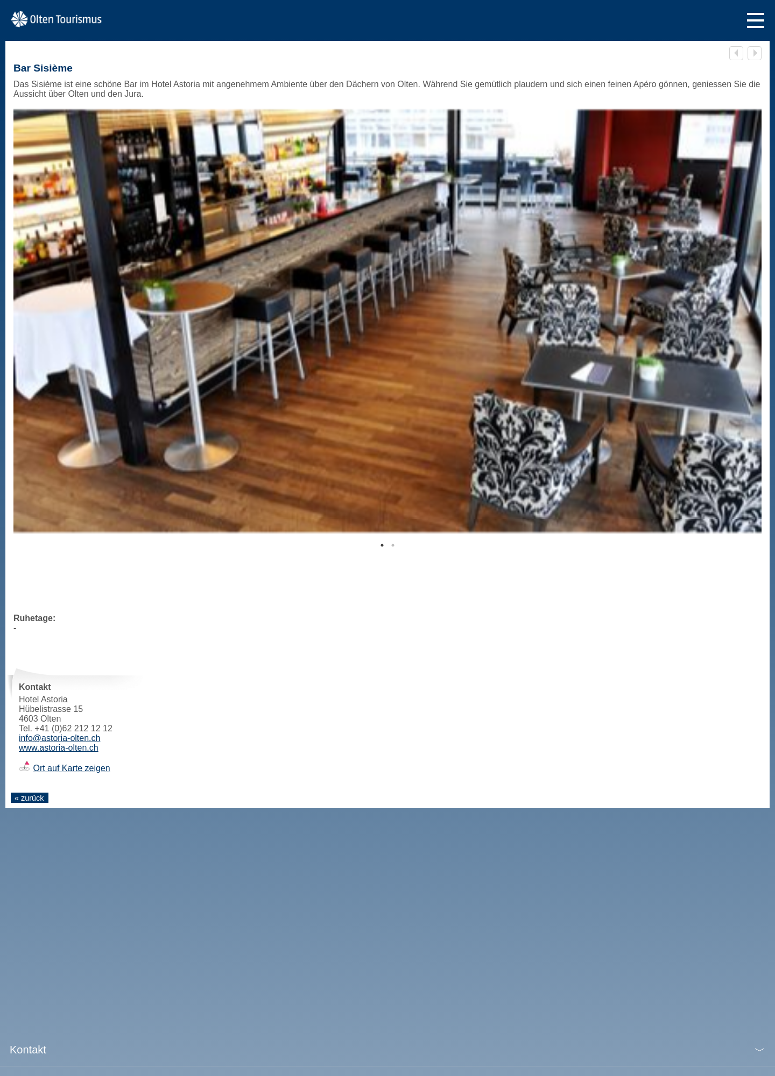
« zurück (29, 798)
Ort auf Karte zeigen (71, 768)
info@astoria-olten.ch (59, 738)
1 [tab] (382, 545)
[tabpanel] (387, 321)
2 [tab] (393, 545)
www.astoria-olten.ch (58, 747)
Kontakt (28, 1050)
